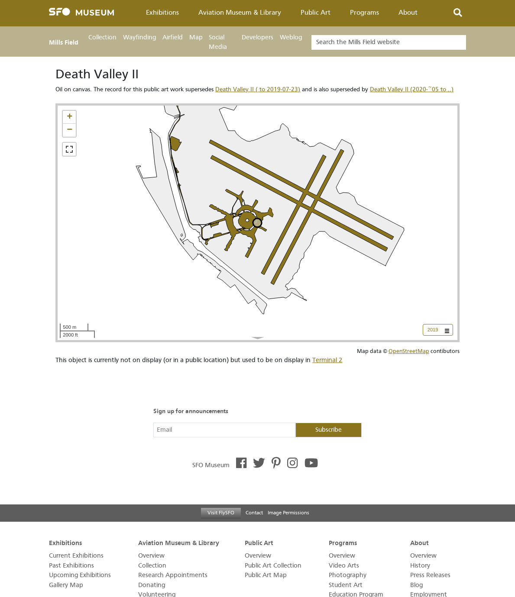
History (420, 565)
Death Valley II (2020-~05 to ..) (411, 89)
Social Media (218, 42)
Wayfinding (139, 37)
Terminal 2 (327, 360)
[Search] (388, 42)
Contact (254, 513)
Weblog (291, 37)
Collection (102, 37)
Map (196, 37)
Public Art (315, 12)
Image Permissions (288, 513)
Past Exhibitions (71, 565)
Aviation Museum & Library (239, 12)
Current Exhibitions (76, 555)
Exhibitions (162, 12)
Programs (364, 12)
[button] (69, 117)
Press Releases (430, 575)
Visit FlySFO (220, 513)
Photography (347, 575)
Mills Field (63, 42)
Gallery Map (66, 585)
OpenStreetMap (409, 351)
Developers (257, 37)
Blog (416, 585)
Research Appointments (172, 575)
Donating (151, 585)
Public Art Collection (273, 565)
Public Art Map (266, 575)
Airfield (172, 37)
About (408, 12)
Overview (151, 555)
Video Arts (344, 565)
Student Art (346, 585)
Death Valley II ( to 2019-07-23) (257, 89)
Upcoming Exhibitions (80, 575)
